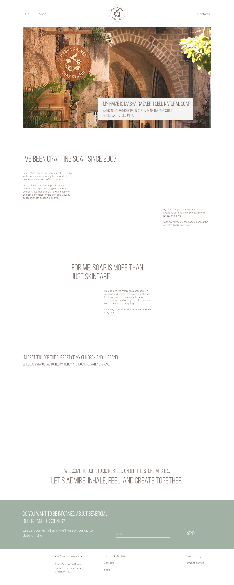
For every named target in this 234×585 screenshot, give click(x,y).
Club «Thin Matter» (115, 556)
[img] (34, 564)
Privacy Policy (193, 556)
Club (26, 14)
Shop (42, 14)
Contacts (203, 14)
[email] (143, 534)
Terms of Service (194, 562)
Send (191, 533)
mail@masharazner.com (69, 556)
